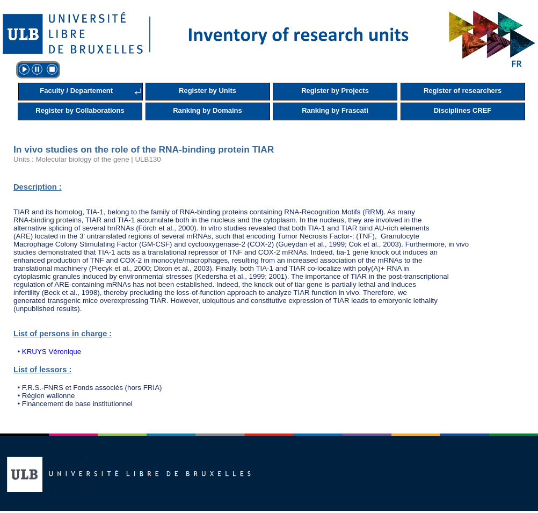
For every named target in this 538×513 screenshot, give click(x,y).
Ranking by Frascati (335, 110)
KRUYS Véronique (51, 352)
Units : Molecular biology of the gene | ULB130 (87, 159)
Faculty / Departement (76, 90)
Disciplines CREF (463, 110)
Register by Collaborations (79, 110)
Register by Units (207, 90)
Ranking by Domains (207, 110)
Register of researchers (462, 90)
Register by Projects (335, 90)
